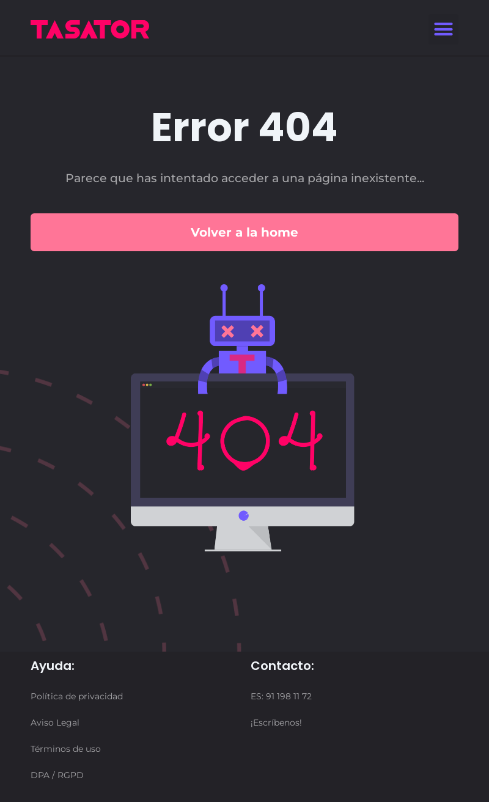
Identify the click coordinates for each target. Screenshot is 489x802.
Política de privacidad (77, 696)
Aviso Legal (55, 722)
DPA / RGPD (57, 775)
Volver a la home (244, 232)
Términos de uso (66, 749)
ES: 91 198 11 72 (281, 696)
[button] (443, 29)
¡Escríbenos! (276, 722)
